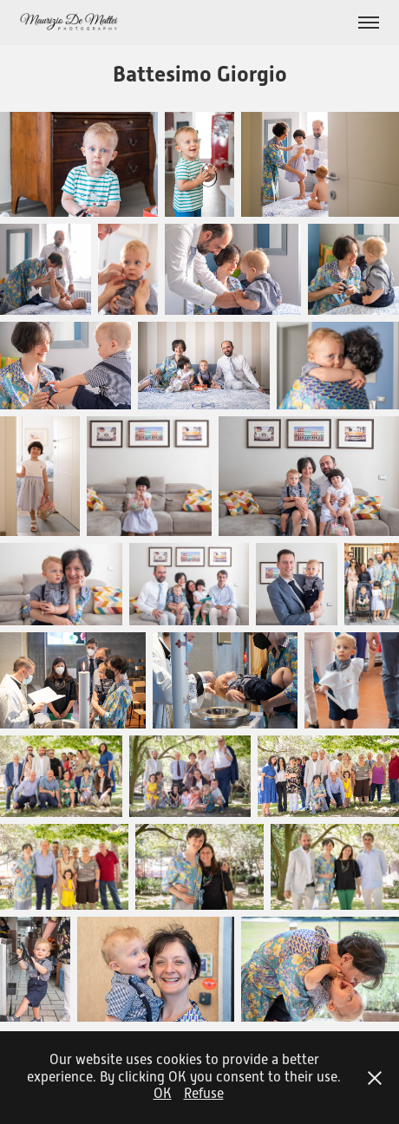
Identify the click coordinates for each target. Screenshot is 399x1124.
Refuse (204, 1093)
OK (163, 1093)
